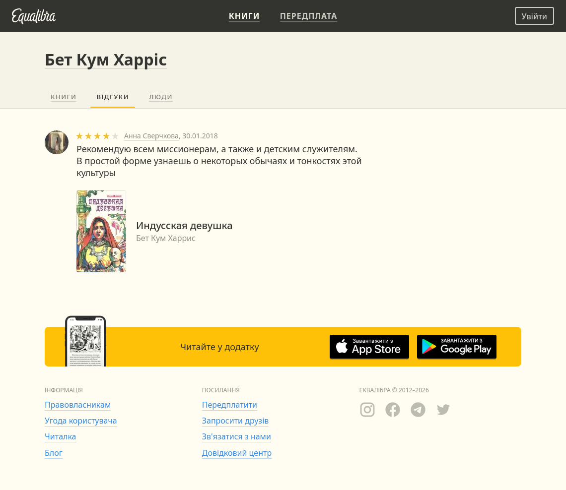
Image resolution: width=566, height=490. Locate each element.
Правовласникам (78, 404)
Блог (54, 452)
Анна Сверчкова (151, 135)
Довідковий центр (237, 452)
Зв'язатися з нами (236, 436)
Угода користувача (81, 420)
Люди (161, 96)
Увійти (534, 16)
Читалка (60, 436)
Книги (63, 96)
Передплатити (229, 404)
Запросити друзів (235, 420)
